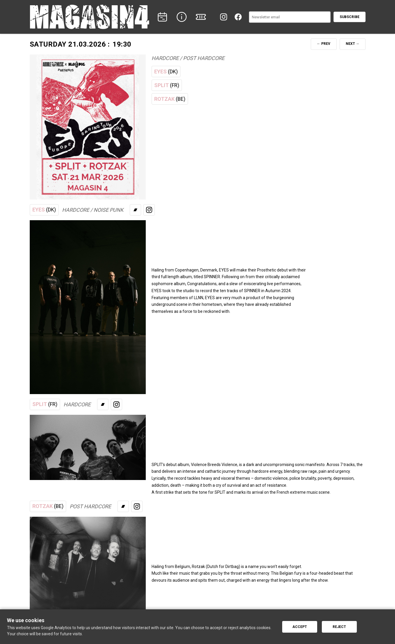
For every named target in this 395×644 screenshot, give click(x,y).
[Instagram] (223, 17)
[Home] (89, 17)
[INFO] (181, 17)
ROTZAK (169, 99)
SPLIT (166, 85)
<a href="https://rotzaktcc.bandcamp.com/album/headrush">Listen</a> (245, 534)
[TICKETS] (201, 17)
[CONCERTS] (162, 17)
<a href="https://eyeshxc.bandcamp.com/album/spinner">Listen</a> (245, 237)
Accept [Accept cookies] (299, 627)
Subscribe (349, 17)
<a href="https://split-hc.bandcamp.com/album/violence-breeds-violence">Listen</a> (245, 432)
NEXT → (352, 44)
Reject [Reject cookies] (339, 627)
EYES (166, 71)
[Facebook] (238, 17)
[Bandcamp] (135, 210)
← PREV (323, 44)
